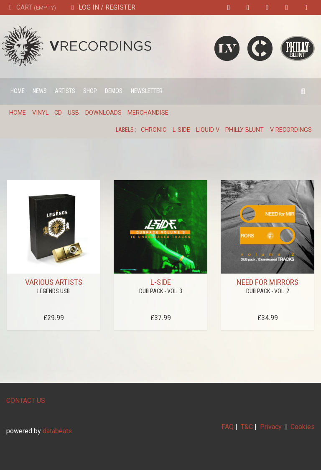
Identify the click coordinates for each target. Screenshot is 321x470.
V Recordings (291, 129)
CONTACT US (25, 401)
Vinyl (40, 112)
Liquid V (207, 129)
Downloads (103, 112)
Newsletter (147, 91)
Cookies (302, 427)
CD (58, 112)
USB (73, 112)
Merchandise (147, 112)
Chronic (153, 129)
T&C (247, 427)
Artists (65, 91)
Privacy (271, 427)
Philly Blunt (244, 129)
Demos (113, 91)
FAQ (228, 427)
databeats (57, 431)
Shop (90, 91)
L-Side (181, 129)
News (40, 91)
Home (17, 91)
